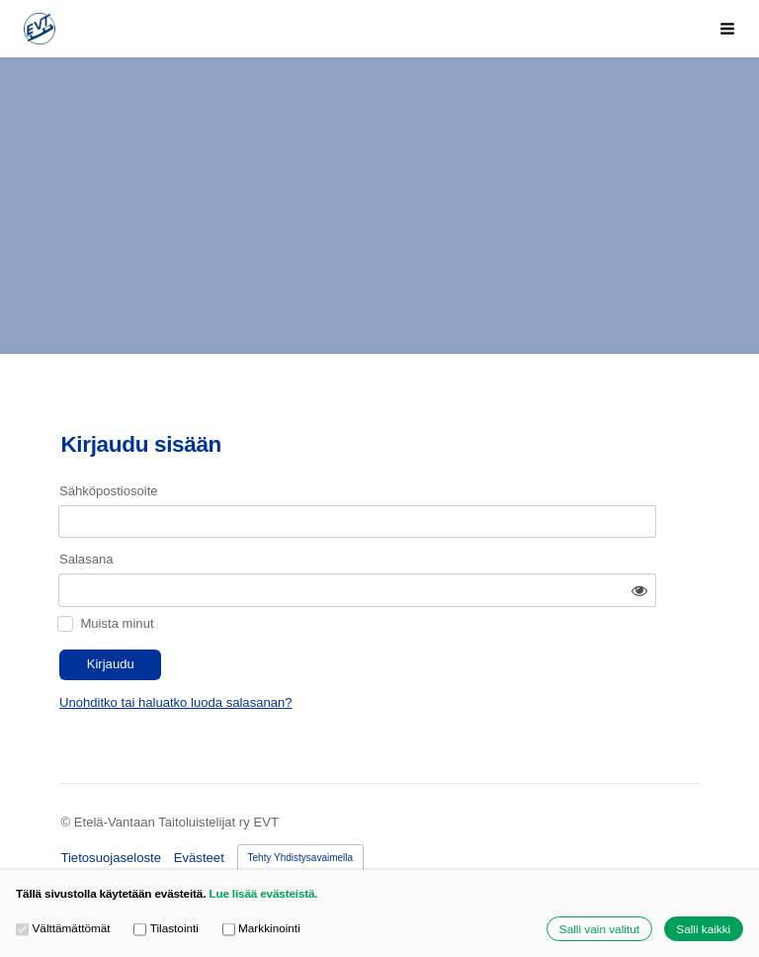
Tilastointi (166, 928)
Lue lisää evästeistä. (263, 893)
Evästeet (199, 808)
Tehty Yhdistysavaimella (301, 808)
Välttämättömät (63, 928)
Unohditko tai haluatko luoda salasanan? (331, 654)
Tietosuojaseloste (110, 808)
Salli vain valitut (599, 928)
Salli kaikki (703, 928)
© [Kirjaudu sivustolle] (66, 772)
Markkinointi (261, 928)
